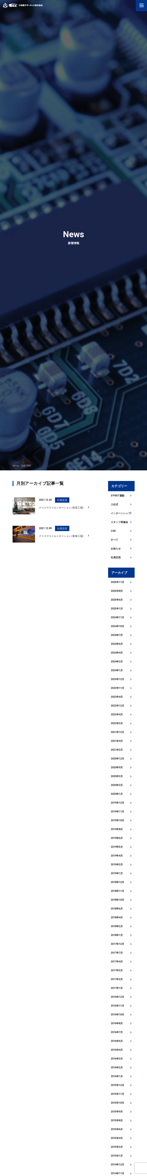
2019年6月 (117, 838)
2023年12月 (117, 679)
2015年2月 (117, 1146)
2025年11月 (117, 582)
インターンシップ (121, 513)
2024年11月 (117, 617)
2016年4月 (117, 1049)
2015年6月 (117, 1129)
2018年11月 (117, 891)
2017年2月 (117, 979)
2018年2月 (117, 926)
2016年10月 (117, 1014)
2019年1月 (117, 873)
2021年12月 (117, 732)
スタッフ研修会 (119, 522)
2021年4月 (117, 741)
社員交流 (116, 557)
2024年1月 (117, 670)
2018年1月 (117, 935)
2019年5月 (117, 846)
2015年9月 (117, 1111)
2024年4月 (117, 652)
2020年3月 (117, 776)
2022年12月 (117, 705)
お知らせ (116, 548)
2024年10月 (117, 626)
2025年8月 (117, 591)
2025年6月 (117, 599)
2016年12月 (117, 996)
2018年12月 (117, 882)
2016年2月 (117, 1067)
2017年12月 (117, 943)
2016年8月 (117, 1023)
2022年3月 (117, 723)
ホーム (16, 465)
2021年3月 (117, 749)
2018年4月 (117, 917)
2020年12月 (117, 758)
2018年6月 (117, 908)
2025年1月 (117, 608)
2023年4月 (117, 696)
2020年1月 (117, 793)
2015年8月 (117, 1120)
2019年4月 (117, 855)
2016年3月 (117, 1058)
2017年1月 (117, 988)
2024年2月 (117, 661)
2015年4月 (117, 1138)
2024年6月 (117, 643)
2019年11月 (117, 811)
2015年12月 (117, 1085)
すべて (114, 539)
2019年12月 (117, 802)
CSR (113, 530)
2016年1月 (117, 1076)
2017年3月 (117, 970)
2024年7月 (117, 635)
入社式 (114, 504)
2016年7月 (117, 1032)
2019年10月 (117, 820)
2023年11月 (117, 688)
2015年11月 (117, 1094)
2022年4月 (117, 714)
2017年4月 (117, 961)
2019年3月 (117, 864)
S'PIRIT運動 (117, 495)
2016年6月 (117, 1041)
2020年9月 (117, 767)
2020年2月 (117, 785)
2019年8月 (117, 829)
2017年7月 (117, 952)
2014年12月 (117, 1164)
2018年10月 (117, 899)
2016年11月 (117, 1005)
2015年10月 (117, 1102)
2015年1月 (117, 1155)
